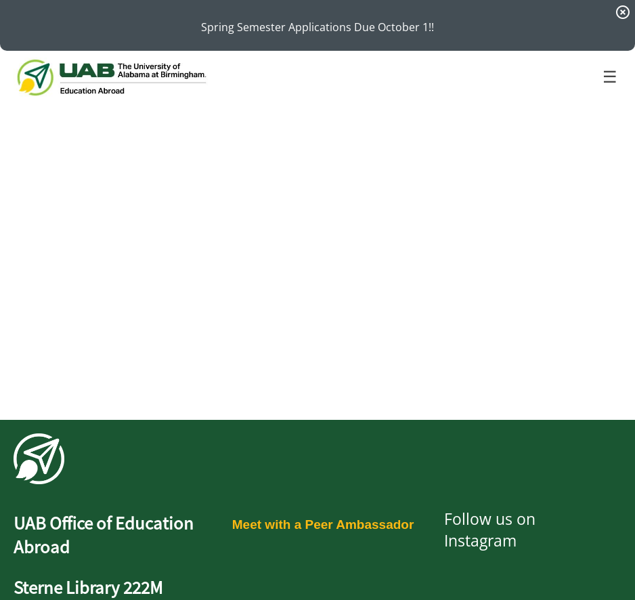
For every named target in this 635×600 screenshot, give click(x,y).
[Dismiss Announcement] (623, 12)
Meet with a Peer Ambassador (323, 524)
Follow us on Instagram (489, 529)
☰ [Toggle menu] (610, 77)
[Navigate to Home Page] (111, 78)
